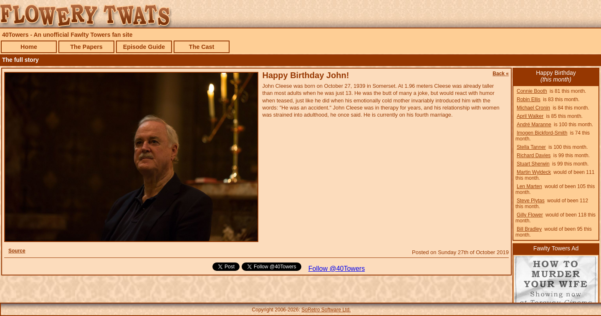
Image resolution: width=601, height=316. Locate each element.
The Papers (86, 46)
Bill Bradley (529, 229)
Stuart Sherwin (533, 164)
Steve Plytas (531, 201)
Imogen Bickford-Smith (542, 133)
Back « (500, 73)
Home (28, 46)
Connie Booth (532, 91)
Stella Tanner (531, 147)
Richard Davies (533, 155)
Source (16, 251)
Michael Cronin (533, 108)
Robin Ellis (528, 99)
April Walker (530, 116)
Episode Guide (144, 46)
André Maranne (534, 124)
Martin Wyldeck (534, 172)
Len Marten (529, 186)
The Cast (202, 46)
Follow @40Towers (336, 268)
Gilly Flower (530, 215)
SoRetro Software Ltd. (326, 310)
